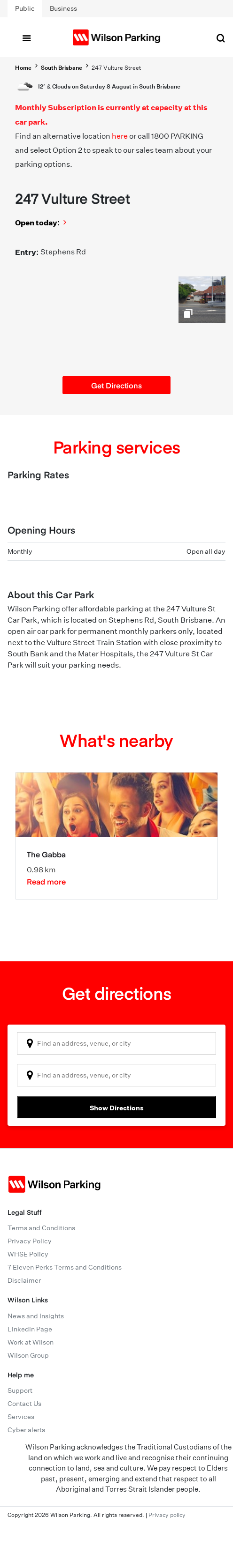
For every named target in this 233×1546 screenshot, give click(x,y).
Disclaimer (24, 1280)
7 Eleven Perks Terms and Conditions (65, 1267)
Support (20, 1390)
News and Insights (36, 1316)
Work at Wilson (31, 1342)
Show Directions (117, 1108)
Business (63, 8)
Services (21, 1416)
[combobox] (116, 1043)
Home (23, 67)
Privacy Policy (30, 1241)
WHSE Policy (28, 1254)
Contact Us (24, 1403)
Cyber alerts (26, 1430)
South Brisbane (61, 67)
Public (25, 8)
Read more (46, 881)
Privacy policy (167, 1514)
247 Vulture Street (116, 67)
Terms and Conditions (41, 1228)
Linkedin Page (30, 1329)
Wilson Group (28, 1355)
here (120, 136)
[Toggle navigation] (26, 37)
